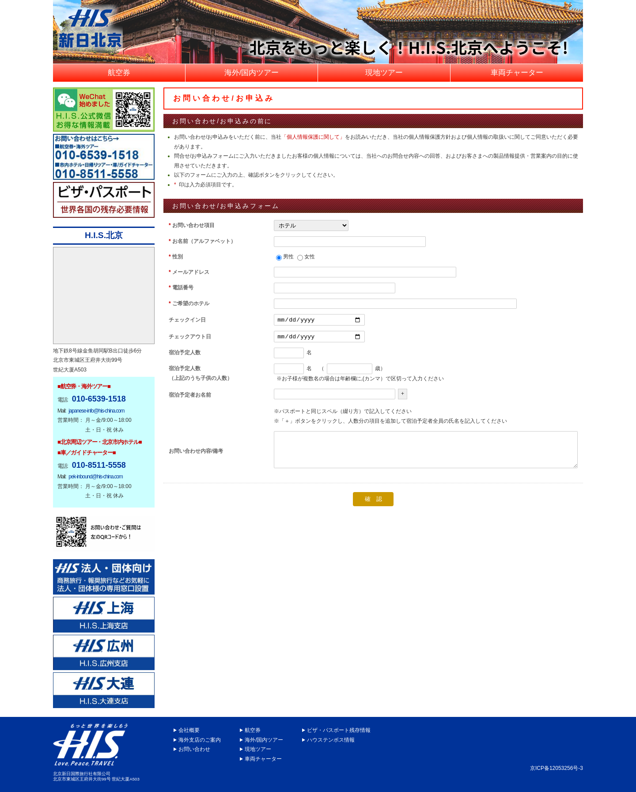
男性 (288, 257)
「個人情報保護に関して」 (313, 137)
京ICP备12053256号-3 (556, 768)
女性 (309, 257)
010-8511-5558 (99, 465)
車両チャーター (263, 759)
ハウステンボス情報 (331, 740)
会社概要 (189, 730)
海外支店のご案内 (199, 740)
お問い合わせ (194, 749)
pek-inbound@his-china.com (95, 477)
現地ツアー (258, 749)
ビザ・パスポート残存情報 (339, 730)
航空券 (253, 730)
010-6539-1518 (99, 398)
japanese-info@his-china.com (96, 411)
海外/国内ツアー (264, 740)
